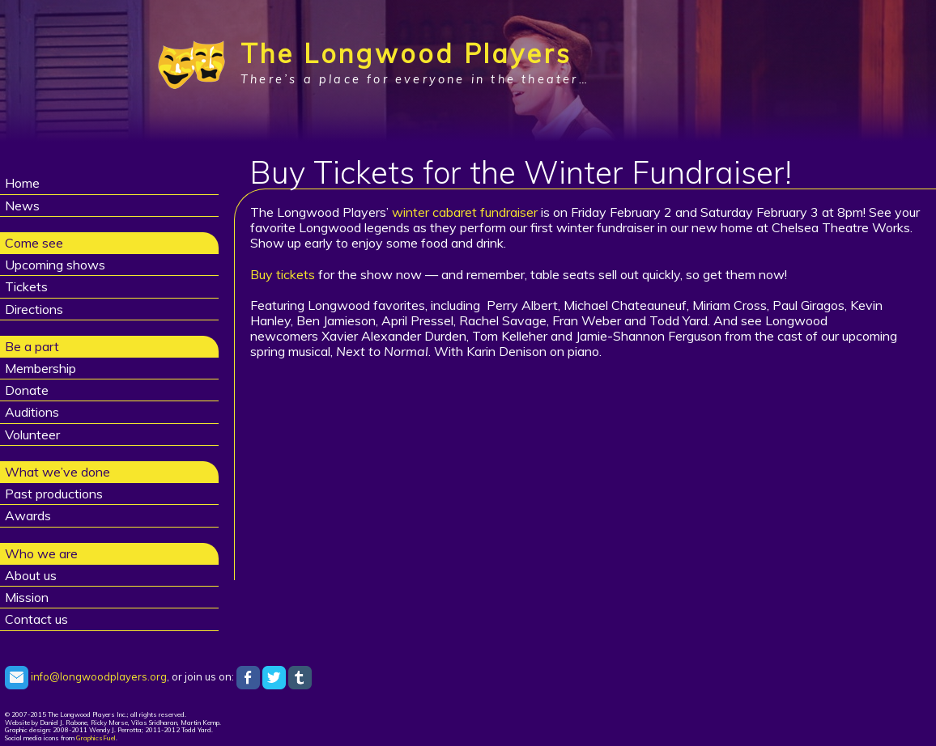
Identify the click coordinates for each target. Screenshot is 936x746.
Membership (40, 368)
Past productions (54, 493)
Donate (27, 390)
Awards (28, 515)
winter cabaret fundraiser (465, 212)
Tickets (26, 286)
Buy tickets (282, 274)
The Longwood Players (406, 53)
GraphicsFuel (96, 738)
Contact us (36, 619)
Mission (27, 597)
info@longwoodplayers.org (86, 676)
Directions (34, 309)
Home (22, 183)
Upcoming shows (55, 264)
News (22, 205)
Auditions (32, 412)
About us (31, 575)
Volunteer (32, 434)
